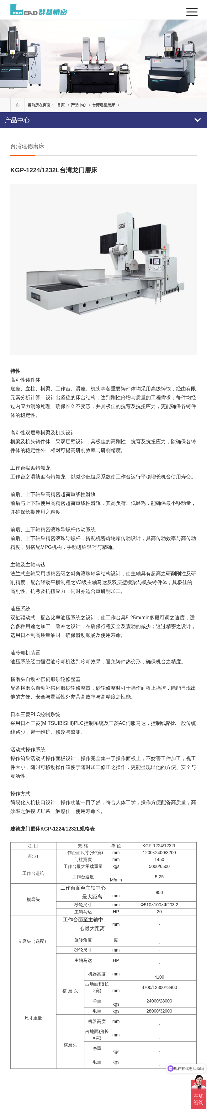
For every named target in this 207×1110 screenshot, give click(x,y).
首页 (61, 105)
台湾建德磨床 (103, 105)
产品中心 (78, 105)
